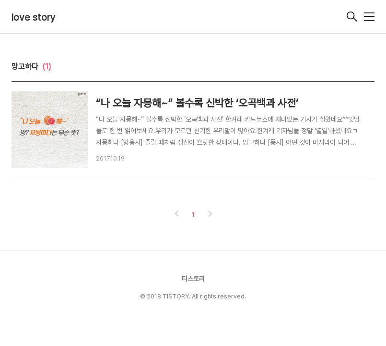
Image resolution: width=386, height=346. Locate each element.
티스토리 (193, 279)
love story (34, 17)
